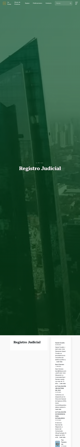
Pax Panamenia (63, 442)
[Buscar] (63, 3)
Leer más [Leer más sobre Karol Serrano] (63, 383)
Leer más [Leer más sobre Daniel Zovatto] (59, 362)
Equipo (27, 3)
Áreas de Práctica (17, 3)
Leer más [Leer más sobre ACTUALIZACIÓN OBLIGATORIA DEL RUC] (58, 409)
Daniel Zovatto (60, 343)
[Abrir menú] (76, 3)
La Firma (9, 3)
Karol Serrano (59, 364)
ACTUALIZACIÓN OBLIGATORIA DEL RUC (60, 388)
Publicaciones (37, 3)
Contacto (48, 3)
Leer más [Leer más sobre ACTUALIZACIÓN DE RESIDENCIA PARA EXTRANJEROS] (62, 437)
